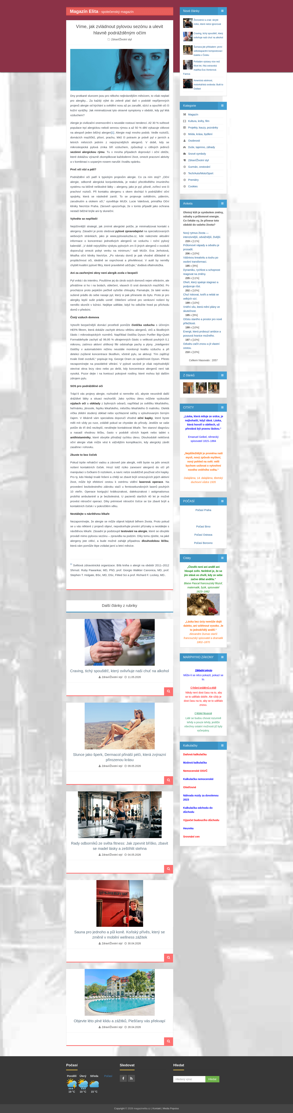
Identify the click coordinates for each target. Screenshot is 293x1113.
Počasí (108, 1076)
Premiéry (193, 179)
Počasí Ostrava (203, 534)
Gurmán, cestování (199, 166)
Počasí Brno (203, 526)
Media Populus (171, 1108)
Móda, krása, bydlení (200, 134)
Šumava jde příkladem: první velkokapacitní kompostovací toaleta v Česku (208, 51)
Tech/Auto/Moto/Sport (200, 173)
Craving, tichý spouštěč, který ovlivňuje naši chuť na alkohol (119, 671)
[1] (112, 132)
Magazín (193, 114)
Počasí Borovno (203, 542)
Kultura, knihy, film (198, 121)
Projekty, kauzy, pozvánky (203, 127)
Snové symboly (197, 153)
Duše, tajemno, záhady (201, 147)
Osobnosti (194, 140)
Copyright (119, 1108)
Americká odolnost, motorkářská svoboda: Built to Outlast (208, 84)
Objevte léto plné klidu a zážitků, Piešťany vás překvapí (119, 1021)
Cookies (193, 186)
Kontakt (156, 1108)
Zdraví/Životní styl (121, 39)
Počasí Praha (203, 510)
